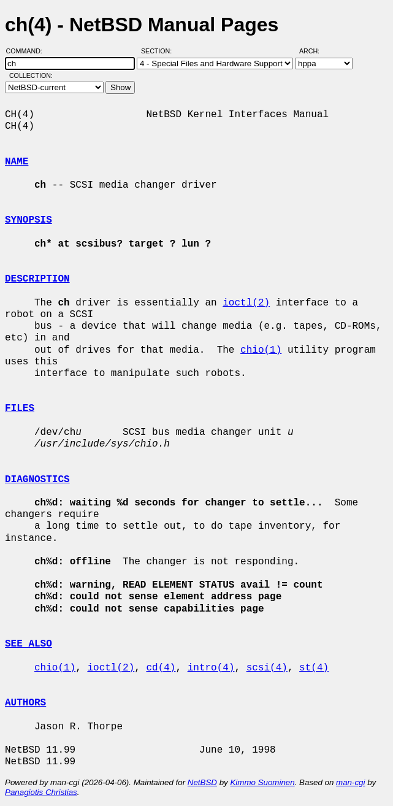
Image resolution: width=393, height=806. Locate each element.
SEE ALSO (28, 644)
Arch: (314, 51)
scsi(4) (267, 668)
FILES (19, 408)
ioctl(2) (246, 303)
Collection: (31, 75)
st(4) (314, 668)
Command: (28, 51)
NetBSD (202, 782)
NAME (16, 162)
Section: (159, 51)
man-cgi (350, 782)
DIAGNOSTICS (37, 479)
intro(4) (211, 668)
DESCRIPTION (37, 279)
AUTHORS (25, 703)
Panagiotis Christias (41, 792)
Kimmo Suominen (262, 782)
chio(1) (260, 350)
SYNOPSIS (28, 220)
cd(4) (160, 668)
